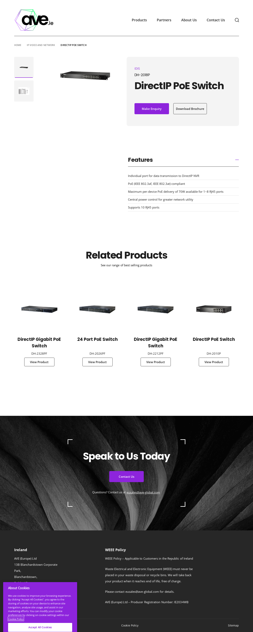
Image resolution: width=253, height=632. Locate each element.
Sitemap (233, 625)
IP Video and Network (41, 45)
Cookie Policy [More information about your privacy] (16, 627)
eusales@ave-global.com (143, 492)
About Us (189, 20)
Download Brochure (190, 109)
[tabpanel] (24, 67)
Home (17, 45)
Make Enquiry (152, 109)
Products (139, 20)
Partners (164, 20)
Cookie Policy (129, 625)
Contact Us (216, 20)
